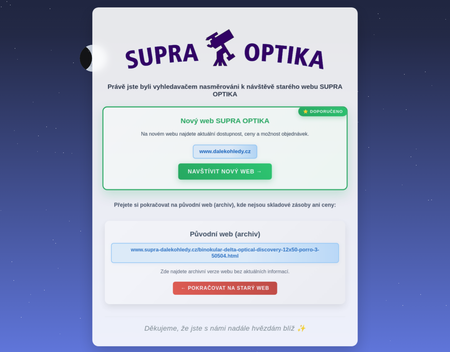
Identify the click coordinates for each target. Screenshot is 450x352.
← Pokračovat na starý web (225, 289)
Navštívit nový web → (225, 173)
